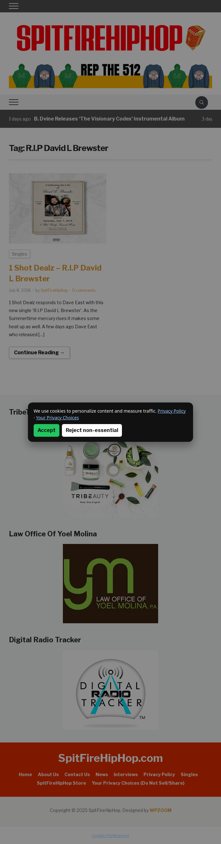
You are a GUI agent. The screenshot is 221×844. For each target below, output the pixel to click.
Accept (46, 430)
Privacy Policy (172, 411)
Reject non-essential (92, 430)
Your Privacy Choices (57, 418)
